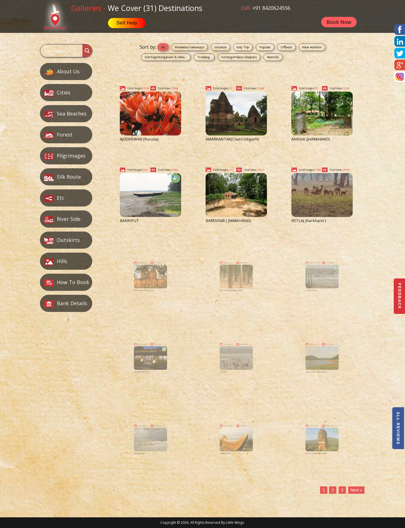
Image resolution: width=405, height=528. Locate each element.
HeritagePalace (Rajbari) (238, 55)
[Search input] (60, 50)
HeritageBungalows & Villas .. (191, 55)
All (189, 48)
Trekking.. (215, 55)
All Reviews (398, 428)
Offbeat (268, 48)
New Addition (284, 48)
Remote (260, 55)
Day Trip (240, 48)
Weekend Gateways (206, 48)
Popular (254, 48)
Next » (356, 490)
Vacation (226, 48)
